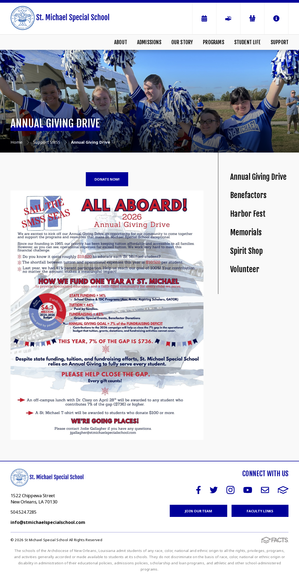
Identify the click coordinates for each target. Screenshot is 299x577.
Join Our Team (198, 511)
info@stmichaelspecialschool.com (48, 522)
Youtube (247, 490)
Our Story (182, 42)
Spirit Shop (246, 251)
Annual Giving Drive (258, 177)
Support (279, 42)
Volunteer (244, 269)
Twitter (214, 490)
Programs (213, 42)
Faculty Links (260, 511)
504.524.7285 (23, 512)
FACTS (283, 490)
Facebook (198, 490)
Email (265, 490)
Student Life (247, 42)
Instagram (230, 490)
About (120, 42)
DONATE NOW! (107, 179)
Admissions (149, 42)
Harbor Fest (248, 214)
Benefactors (248, 195)
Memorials (246, 232)
